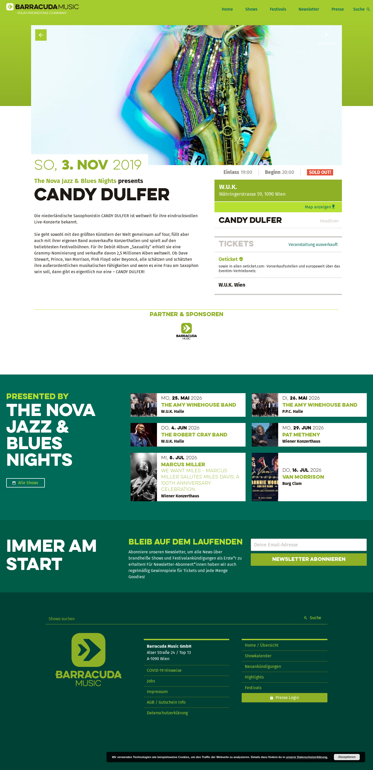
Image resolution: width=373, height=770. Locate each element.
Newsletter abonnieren (309, 559)
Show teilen (327, 43)
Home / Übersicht (261, 645)
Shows (251, 9)
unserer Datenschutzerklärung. (307, 757)
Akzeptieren (347, 757)
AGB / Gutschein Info (166, 702)
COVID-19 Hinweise (164, 670)
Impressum (157, 691)
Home (227, 9)
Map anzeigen (318, 206)
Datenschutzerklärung (167, 712)
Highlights (254, 677)
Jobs (151, 681)
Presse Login (287, 697)
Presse (338, 9)
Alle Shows (28, 482)
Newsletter (309, 9)
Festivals (278, 9)
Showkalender (258, 655)
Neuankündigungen (263, 666)
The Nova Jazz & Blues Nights (75, 181)
